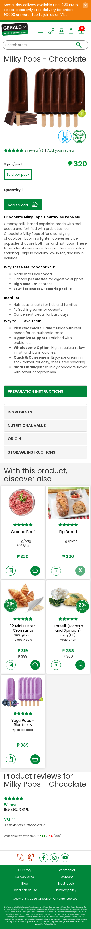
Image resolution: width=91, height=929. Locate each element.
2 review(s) (34, 150)
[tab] (45, 391)
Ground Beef (23, 532)
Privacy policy (66, 890)
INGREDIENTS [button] (20, 412)
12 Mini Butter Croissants (22, 628)
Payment (66, 877)
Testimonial (66, 870)
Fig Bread (68, 532)
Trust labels (66, 883)
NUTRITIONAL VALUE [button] (27, 425)
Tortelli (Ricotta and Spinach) (68, 628)
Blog (24, 883)
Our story (24, 870)
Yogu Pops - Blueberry (22, 723)
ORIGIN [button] (14, 439)
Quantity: (8, 189)
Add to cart (23, 205)
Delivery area (24, 877)
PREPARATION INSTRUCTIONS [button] (35, 391)
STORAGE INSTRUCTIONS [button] (31, 452)
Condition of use (24, 890)
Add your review (60, 150)
